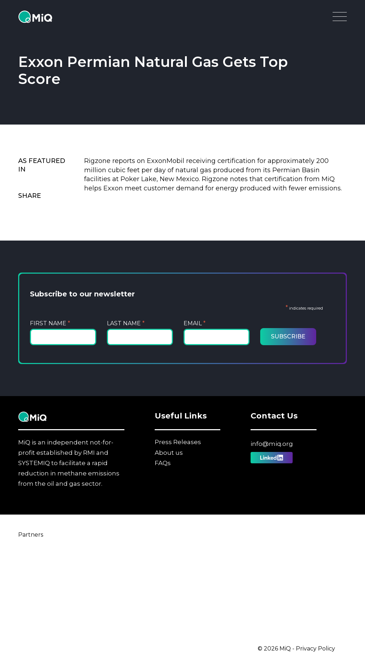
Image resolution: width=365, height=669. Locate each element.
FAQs (163, 463)
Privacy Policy (315, 648)
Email (195, 323)
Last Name (126, 323)
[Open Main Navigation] (340, 18)
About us (169, 452)
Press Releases (178, 442)
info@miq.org (272, 443)
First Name (50, 323)
